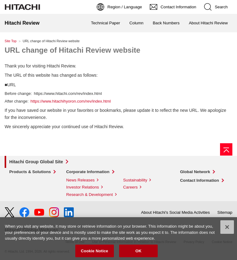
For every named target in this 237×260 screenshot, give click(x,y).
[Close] (227, 229)
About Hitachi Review (208, 23)
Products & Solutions (30, 171)
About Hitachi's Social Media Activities (175, 212)
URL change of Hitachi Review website (72, 50)
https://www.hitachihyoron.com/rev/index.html (71, 101)
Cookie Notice (94, 253)
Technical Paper (105, 23)
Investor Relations (82, 187)
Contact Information (199, 180)
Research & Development (89, 194)
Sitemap (224, 212)
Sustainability (135, 180)
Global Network (195, 171)
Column (136, 23)
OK (138, 253)
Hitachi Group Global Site (36, 161)
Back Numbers (166, 23)
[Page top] (226, 149)
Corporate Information (88, 171)
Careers (130, 187)
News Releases (80, 180)
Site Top (11, 41)
